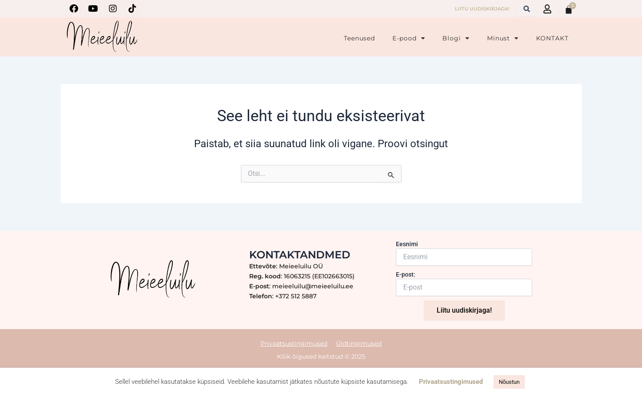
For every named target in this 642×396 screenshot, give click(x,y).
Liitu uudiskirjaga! (464, 310)
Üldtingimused (359, 343)
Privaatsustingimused (293, 343)
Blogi (455, 38)
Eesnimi (407, 244)
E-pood (408, 38)
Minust (503, 38)
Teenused (359, 38)
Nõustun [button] (509, 382)
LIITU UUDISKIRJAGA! (482, 9)
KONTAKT (552, 38)
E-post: (405, 274)
